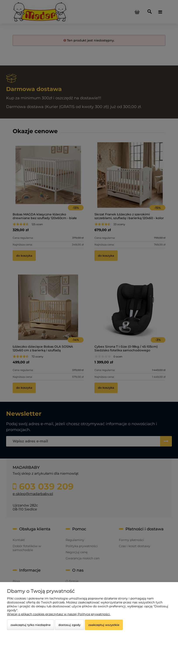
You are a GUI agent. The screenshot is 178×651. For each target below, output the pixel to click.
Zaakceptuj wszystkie (103, 625)
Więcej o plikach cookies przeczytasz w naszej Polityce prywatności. (58, 614)
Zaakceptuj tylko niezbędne (30, 625)
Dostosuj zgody (69, 625)
